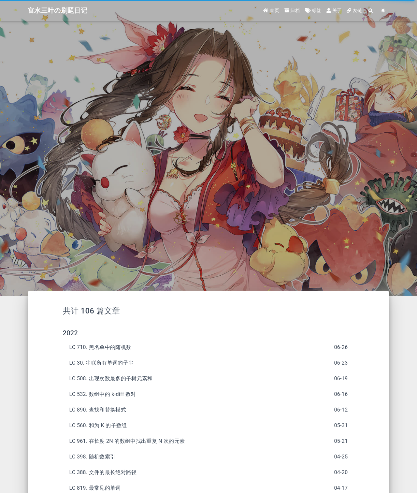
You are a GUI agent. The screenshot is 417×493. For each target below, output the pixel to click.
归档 (292, 10)
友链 (354, 10)
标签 (313, 10)
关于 (334, 10)
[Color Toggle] (383, 11)
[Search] (371, 11)
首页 (271, 10)
